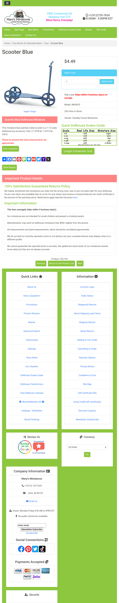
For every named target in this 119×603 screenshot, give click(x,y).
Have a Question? (12, 35)
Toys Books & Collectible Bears (27, 43)
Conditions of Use (87, 375)
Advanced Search (31, 331)
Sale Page (19, 29)
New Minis (33, 29)
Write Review (9, 167)
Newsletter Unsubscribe (87, 419)
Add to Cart (106, 81)
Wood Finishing (31, 419)
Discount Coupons (87, 410)
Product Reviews (32, 313)
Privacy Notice (87, 366)
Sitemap (32, 349)
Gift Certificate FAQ (87, 393)
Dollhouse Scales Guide (69, 29)
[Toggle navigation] (7, 3)
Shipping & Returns (87, 304)
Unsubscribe (32, 533)
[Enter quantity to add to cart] (82, 81)
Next (80, 263)
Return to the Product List (61, 263)
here (75, 197)
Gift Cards (101, 29)
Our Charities (31, 366)
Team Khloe (31, 357)
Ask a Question (10, 148)
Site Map (87, 384)
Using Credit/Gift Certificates (87, 402)
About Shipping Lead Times (87, 313)
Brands (88, 29)
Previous (41, 263)
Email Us (31, 501)
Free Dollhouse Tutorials (31, 393)
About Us (31, 287)
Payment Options (87, 357)
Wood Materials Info (32, 402)
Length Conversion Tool (78, 151)
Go (87, 454)
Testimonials (32, 340)
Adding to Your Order (87, 340)
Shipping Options (87, 322)
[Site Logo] (21, 17)
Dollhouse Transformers (31, 384)
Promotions (48, 29)
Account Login (87, 287)
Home (7, 29)
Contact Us (30, 35)
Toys (46, 43)
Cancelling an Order (87, 349)
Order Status (87, 295)
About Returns (87, 331)
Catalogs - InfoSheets (31, 410)
